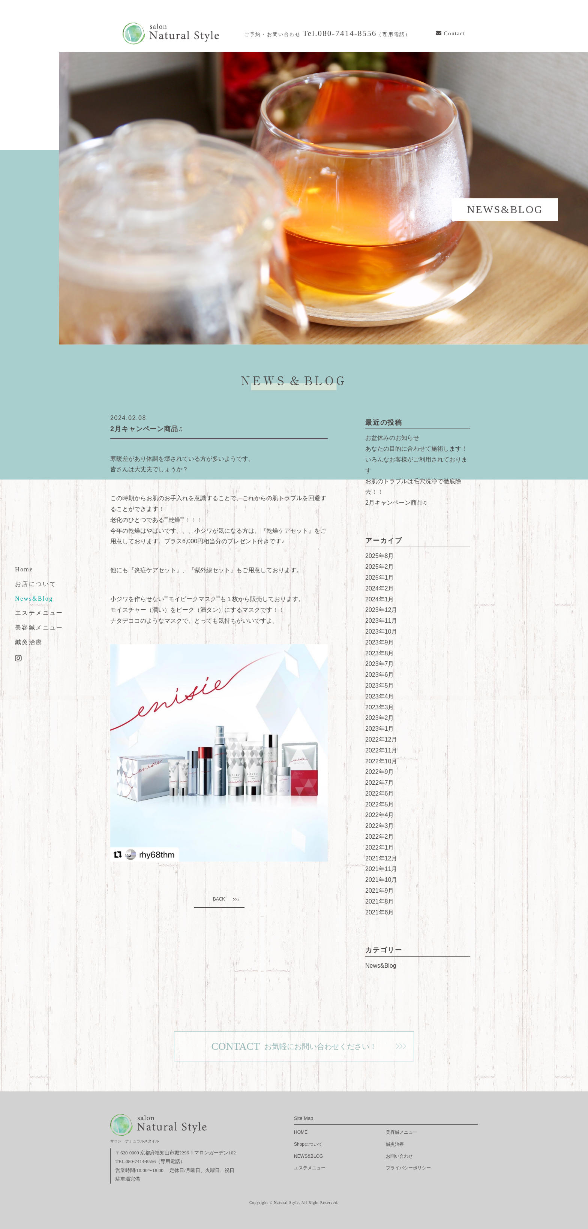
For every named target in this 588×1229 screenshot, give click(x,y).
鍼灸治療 (29, 642)
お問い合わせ (399, 1156)
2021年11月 (381, 869)
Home (24, 569)
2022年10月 (381, 761)
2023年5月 (379, 685)
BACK (219, 899)
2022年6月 (379, 793)
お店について (35, 583)
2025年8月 (379, 556)
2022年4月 (379, 815)
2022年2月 (379, 836)
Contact (450, 33)
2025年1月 (379, 577)
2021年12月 (381, 858)
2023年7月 (379, 664)
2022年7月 (379, 782)
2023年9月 (379, 642)
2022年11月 (381, 750)
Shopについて (308, 1144)
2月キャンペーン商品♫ (396, 502)
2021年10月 (381, 880)
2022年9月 (379, 772)
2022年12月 (381, 739)
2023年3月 (379, 707)
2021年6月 (379, 912)
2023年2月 (379, 718)
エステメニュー (39, 613)
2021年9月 (379, 890)
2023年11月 (381, 620)
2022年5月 (379, 804)
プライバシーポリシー (408, 1168)
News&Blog (34, 598)
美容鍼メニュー (39, 627)
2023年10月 (381, 631)
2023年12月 (381, 610)
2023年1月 (379, 728)
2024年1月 (379, 599)
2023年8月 (379, 653)
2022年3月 (379, 826)
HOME (301, 1132)
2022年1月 (379, 847)
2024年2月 (379, 588)
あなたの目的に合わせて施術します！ (416, 448)
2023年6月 (379, 674)
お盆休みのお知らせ (392, 438)
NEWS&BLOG (308, 1156)
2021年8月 (379, 901)
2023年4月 (379, 696)
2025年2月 (379, 567)
